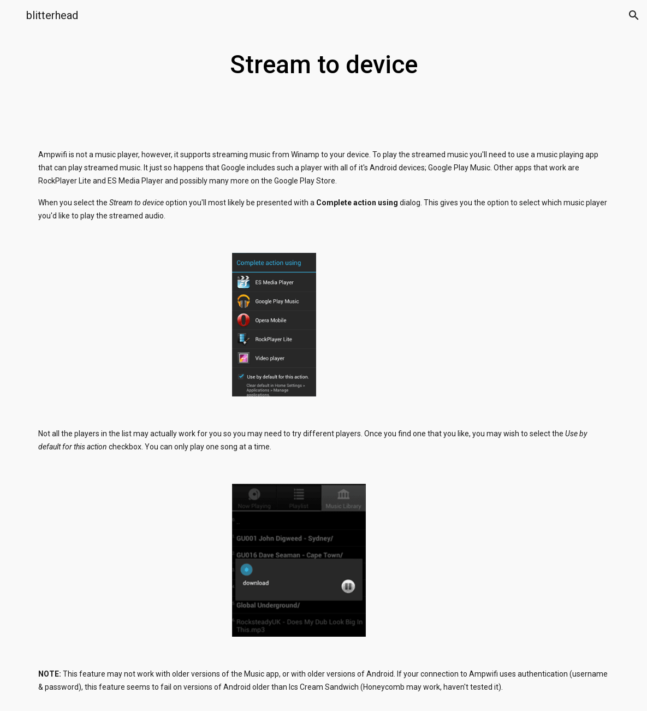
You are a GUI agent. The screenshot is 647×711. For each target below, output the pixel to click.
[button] (13, 15)
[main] (323, 65)
